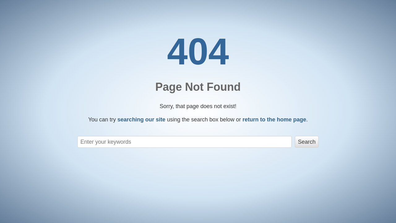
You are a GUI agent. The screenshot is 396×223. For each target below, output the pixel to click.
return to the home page (274, 119)
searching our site (142, 119)
